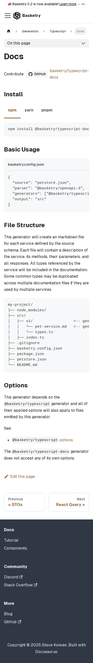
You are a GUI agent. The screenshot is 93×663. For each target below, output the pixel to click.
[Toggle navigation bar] (7, 15)
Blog (8, 613)
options (66, 440)
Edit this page (19, 476)
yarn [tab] (29, 110)
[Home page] (8, 31)
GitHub (12, 621)
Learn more (68, 4)
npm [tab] (12, 110)
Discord (13, 577)
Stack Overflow (20, 585)
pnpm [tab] (47, 110)
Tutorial (11, 540)
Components (15, 548)
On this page (18, 43)
